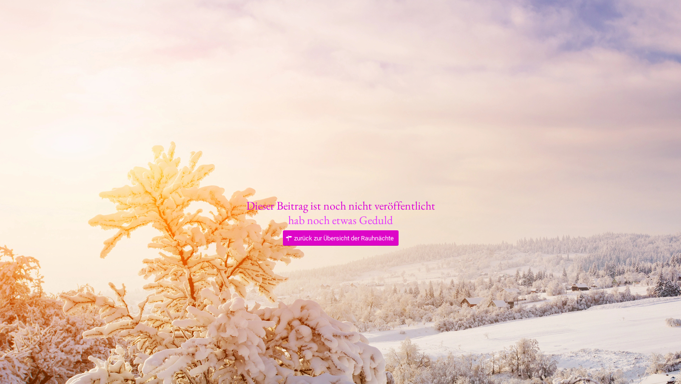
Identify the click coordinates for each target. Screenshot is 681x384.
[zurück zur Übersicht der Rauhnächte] (341, 238)
